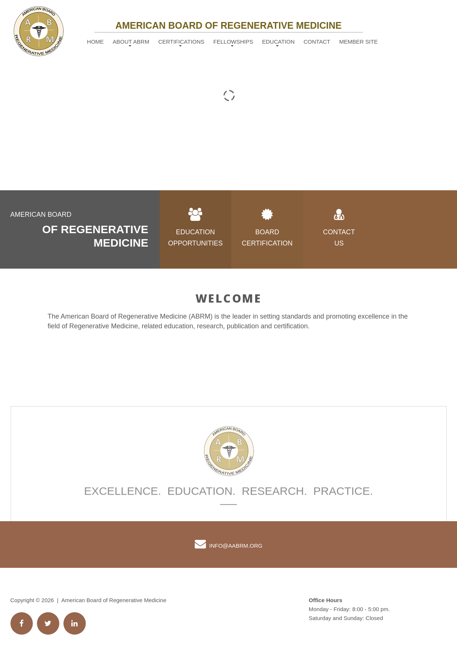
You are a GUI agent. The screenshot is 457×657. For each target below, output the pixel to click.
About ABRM (131, 41)
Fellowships (233, 41)
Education (278, 41)
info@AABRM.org (236, 545)
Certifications (181, 41)
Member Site (358, 41)
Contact (317, 41)
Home (95, 41)
